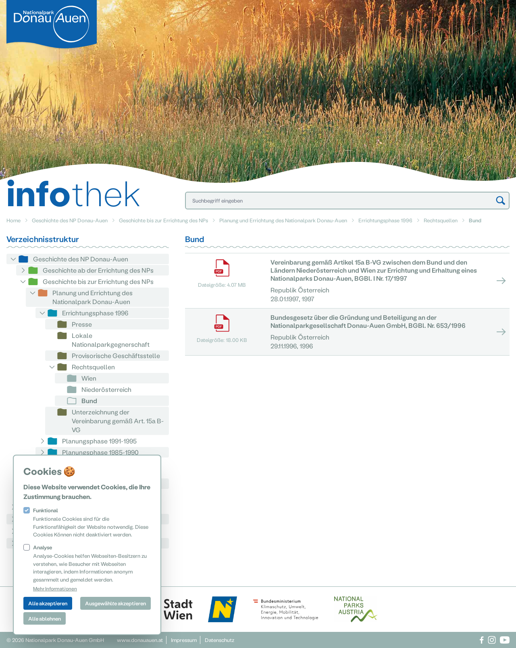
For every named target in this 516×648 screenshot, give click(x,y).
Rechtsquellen (441, 220)
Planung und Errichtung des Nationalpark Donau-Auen (283, 220)
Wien (88, 378)
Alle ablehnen (44, 618)
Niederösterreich (106, 389)
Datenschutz (219, 640)
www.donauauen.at (140, 640)
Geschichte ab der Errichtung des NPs (98, 270)
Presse (82, 324)
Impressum (184, 640)
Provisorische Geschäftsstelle (116, 355)
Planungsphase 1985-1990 (100, 452)
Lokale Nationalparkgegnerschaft (111, 339)
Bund (89, 400)
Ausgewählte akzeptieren (115, 603)
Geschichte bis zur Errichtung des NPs (163, 220)
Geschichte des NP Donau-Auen (70, 220)
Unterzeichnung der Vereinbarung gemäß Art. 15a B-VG (118, 420)
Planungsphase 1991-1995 (99, 441)
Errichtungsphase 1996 (385, 220)
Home (13, 220)
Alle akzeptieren (47, 603)
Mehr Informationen (55, 588)
